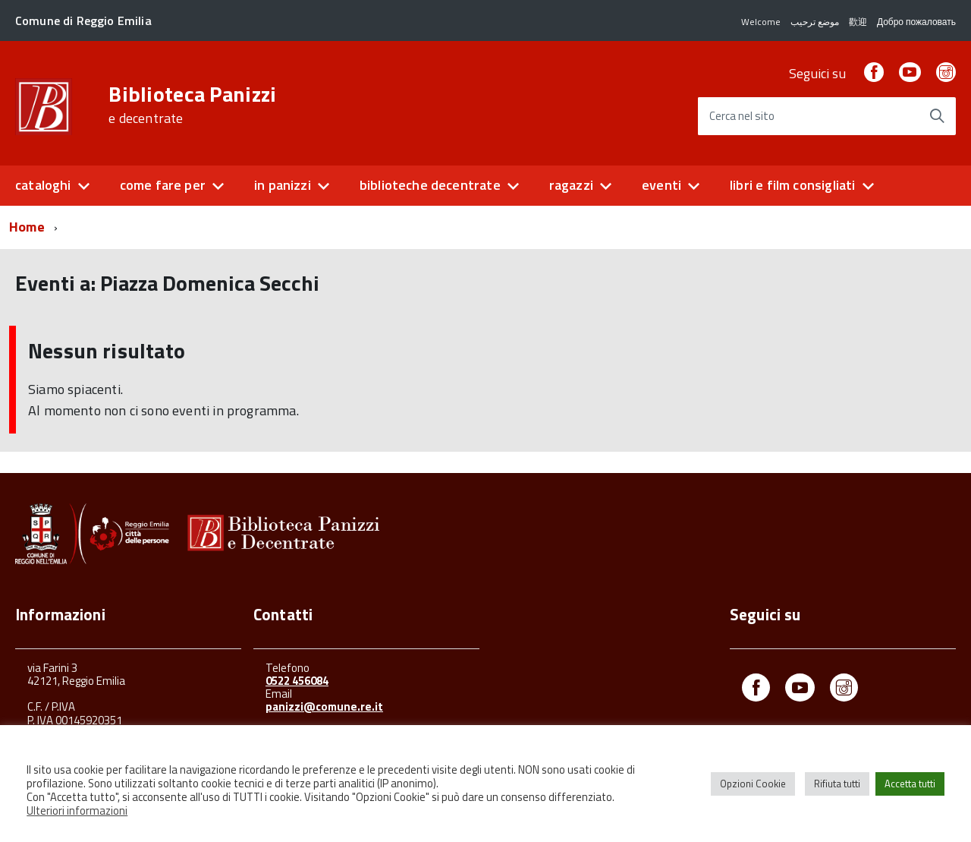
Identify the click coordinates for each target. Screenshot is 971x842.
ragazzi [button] (571, 185)
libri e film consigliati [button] (792, 185)
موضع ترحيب (814, 21)
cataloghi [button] (43, 185)
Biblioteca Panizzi (192, 105)
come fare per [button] (163, 185)
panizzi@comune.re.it (324, 706)
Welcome (761, 21)
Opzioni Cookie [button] (753, 783)
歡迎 (858, 21)
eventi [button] (661, 185)
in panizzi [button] (282, 185)
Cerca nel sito (742, 116)
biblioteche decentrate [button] (430, 185)
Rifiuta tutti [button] (837, 783)
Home (27, 226)
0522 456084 (297, 680)
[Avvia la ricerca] (937, 116)
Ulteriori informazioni (77, 811)
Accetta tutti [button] (910, 783)
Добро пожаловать (916, 21)
